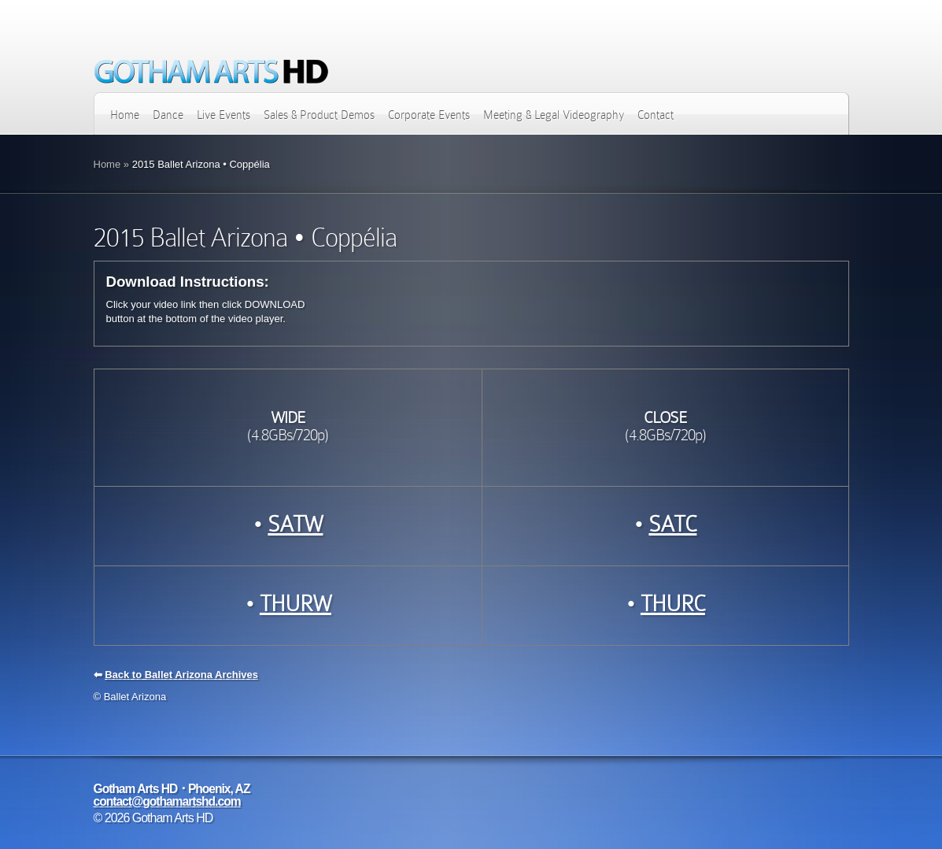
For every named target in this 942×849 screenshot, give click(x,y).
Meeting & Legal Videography (553, 115)
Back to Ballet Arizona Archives (181, 674)
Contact (655, 115)
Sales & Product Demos (319, 115)
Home (124, 115)
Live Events (223, 115)
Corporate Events (429, 115)
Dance (168, 115)
